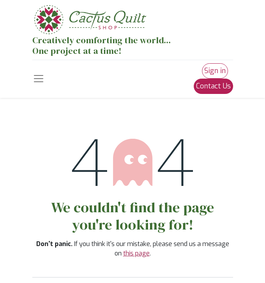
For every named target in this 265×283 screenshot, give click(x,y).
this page (136, 253)
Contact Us (213, 86)
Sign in (215, 70)
